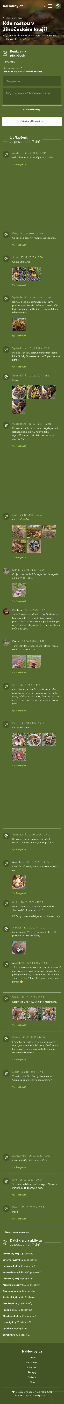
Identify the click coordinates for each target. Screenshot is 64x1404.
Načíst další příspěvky (17, 1232)
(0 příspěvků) (19, 1266)
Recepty (32, 1372)
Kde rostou (32, 1362)
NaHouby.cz (13, 6)
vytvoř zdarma (34, 71)
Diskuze (32, 1377)
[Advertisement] (32, 199)
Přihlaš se (8, 71)
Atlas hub (32, 1367)
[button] (50, 6)
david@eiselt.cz (41, 1395)
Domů (32, 1357)
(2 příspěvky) (20, 1259)
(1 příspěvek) (18, 1253)
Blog (32, 1382)
